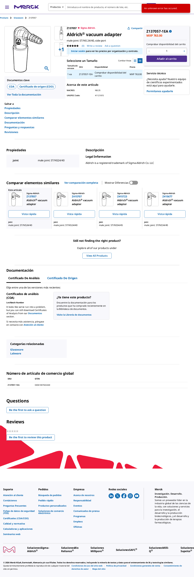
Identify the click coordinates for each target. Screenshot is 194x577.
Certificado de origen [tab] (62, 278)
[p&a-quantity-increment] (184, 51)
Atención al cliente (34, 324)
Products (4, 17)
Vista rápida (29, 214)
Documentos (35, 313)
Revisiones (11, 132)
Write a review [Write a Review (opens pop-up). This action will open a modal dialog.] (94, 45)
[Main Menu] (7, 7)
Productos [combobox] (55, 6)
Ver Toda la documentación (24, 94)
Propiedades (12, 108)
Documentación (14, 122)
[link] (19, 495)
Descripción (11, 113)
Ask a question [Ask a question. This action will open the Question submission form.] (112, 45)
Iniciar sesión (78, 51)
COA (11, 86)
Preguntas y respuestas (19, 127)
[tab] (7, 18)
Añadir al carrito (167, 59)
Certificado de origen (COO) (36, 86)
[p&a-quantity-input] (167, 51)
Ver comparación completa (81, 182)
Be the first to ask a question (27, 410)
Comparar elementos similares (24, 117)
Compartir (135, 28)
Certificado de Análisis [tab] (24, 278)
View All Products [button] (97, 255)
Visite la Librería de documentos (74, 314)
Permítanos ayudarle (160, 91)
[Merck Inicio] (26, 7)
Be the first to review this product (32, 438)
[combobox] (102, 7)
